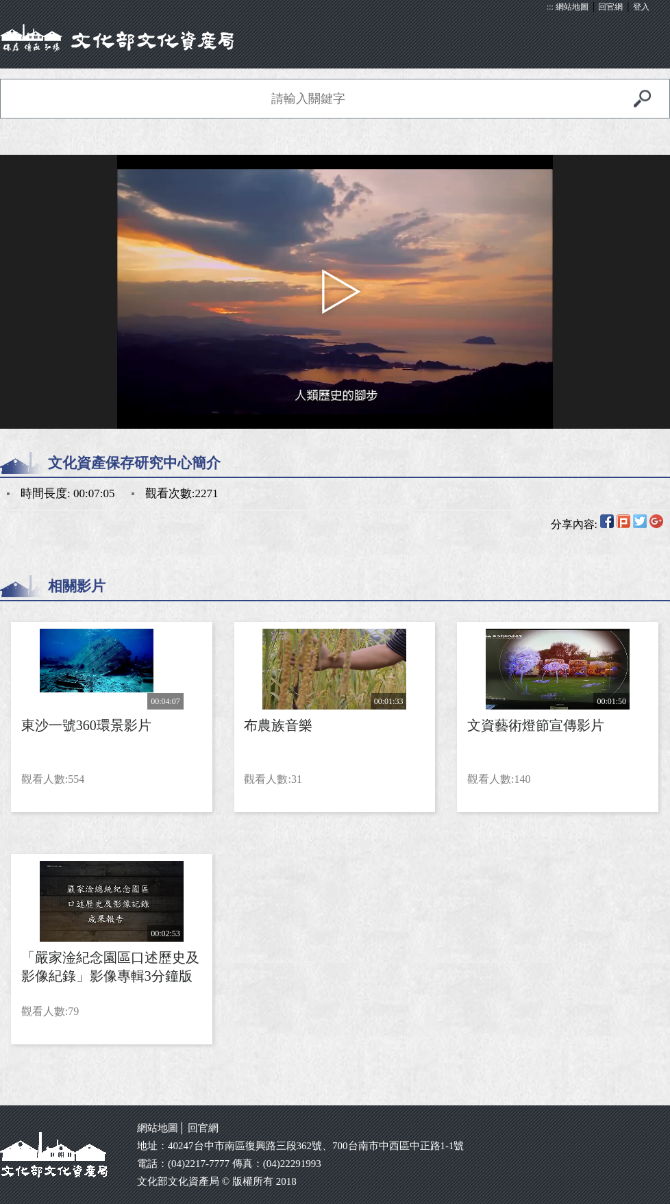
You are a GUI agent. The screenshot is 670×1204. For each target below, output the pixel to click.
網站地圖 (572, 7)
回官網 (610, 7)
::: (550, 7)
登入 (641, 7)
